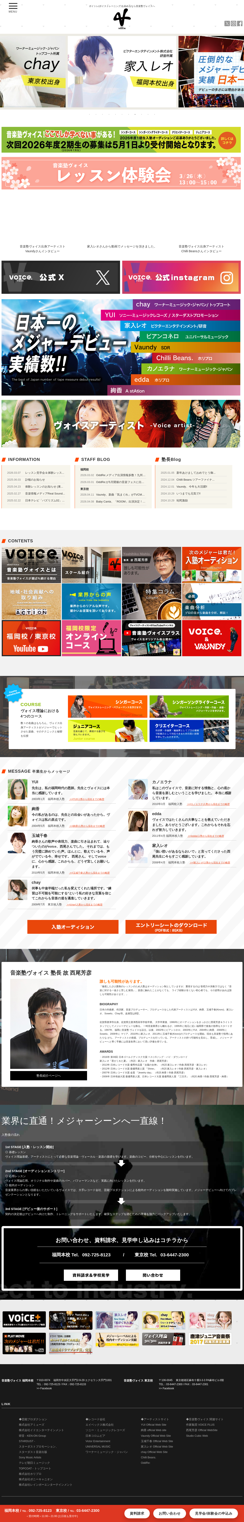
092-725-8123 (96, 1254)
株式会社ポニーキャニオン (36, 1479)
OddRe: (145, 1462)
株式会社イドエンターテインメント (41, 1430)
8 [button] (135, 114)
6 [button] (122, 114)
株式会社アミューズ (31, 1424)
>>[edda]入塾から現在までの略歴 (205, 836)
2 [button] (96, 114)
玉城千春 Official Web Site (157, 1441)
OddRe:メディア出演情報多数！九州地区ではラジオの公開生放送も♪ (140, 475)
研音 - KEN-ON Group (32, 1435)
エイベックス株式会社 (100, 1424)
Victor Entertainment (98, 1441)
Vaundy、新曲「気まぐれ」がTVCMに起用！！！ (127, 494)
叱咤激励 (182, 500)
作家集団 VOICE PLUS (200, 1424)
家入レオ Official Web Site (157, 1446)
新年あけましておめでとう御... (196, 472)
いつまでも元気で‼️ (188, 493)
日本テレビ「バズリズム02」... (45, 500)
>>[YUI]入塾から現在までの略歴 (86, 799)
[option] (122, 72)
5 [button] (115, 114)
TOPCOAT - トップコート (35, 1468)
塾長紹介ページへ (48, 1075)
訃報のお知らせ (35, 479)
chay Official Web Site (154, 1452)
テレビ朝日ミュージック (34, 1462)
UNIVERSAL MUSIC (98, 1446)
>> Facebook (44, 1388)
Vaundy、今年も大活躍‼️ (191, 486)
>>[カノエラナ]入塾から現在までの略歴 (208, 804)
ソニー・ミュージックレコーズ (105, 1430)
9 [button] (141, 114)
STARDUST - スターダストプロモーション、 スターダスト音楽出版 (38, 1447)
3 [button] (102, 114)
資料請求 (137, 1513)
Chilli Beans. (148, 1457)
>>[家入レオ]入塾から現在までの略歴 (210, 862)
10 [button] (148, 114)
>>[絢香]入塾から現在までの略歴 (87, 826)
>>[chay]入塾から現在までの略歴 (84, 904)
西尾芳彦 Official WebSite (202, 1430)
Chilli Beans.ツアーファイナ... (195, 479)
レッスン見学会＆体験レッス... (44, 472)
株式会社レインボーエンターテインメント (46, 1484)
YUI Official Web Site (153, 1424)
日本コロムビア (95, 1435)
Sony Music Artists (30, 1457)
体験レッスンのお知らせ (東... (44, 486)
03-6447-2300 (174, 1254)
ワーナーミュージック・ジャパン (107, 1452)
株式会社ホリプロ (30, 1473)
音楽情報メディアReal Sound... (45, 493)
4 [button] (109, 114)
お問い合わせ (170, 1513)
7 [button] (128, 114)
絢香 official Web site (153, 1430)
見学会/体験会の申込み (213, 1513)
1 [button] (89, 114)
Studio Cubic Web (197, 1435)
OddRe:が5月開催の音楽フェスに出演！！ (123, 482)
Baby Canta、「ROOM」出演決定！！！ (122, 501)
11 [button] (154, 114)
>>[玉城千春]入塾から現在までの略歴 (89, 872)
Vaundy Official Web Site (156, 1435)
